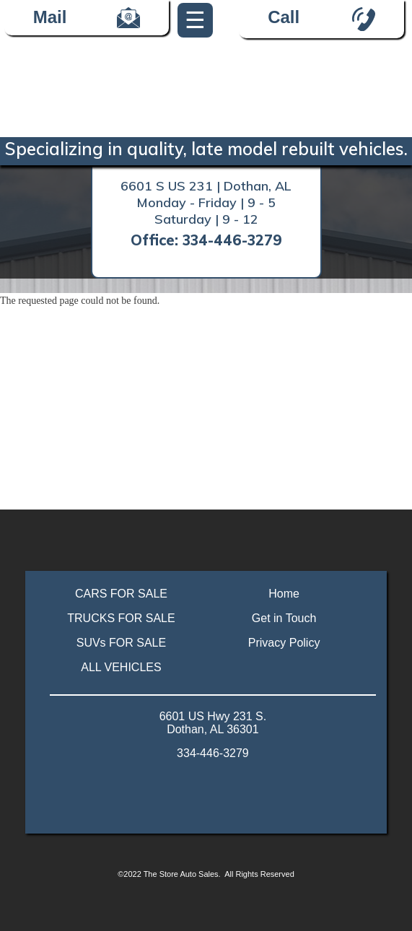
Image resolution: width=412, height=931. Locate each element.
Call (283, 17)
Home (283, 593)
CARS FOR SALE (121, 593)
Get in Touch (284, 618)
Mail (86, 17)
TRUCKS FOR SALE (121, 618)
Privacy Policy (284, 643)
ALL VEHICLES (121, 667)
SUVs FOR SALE (121, 643)
